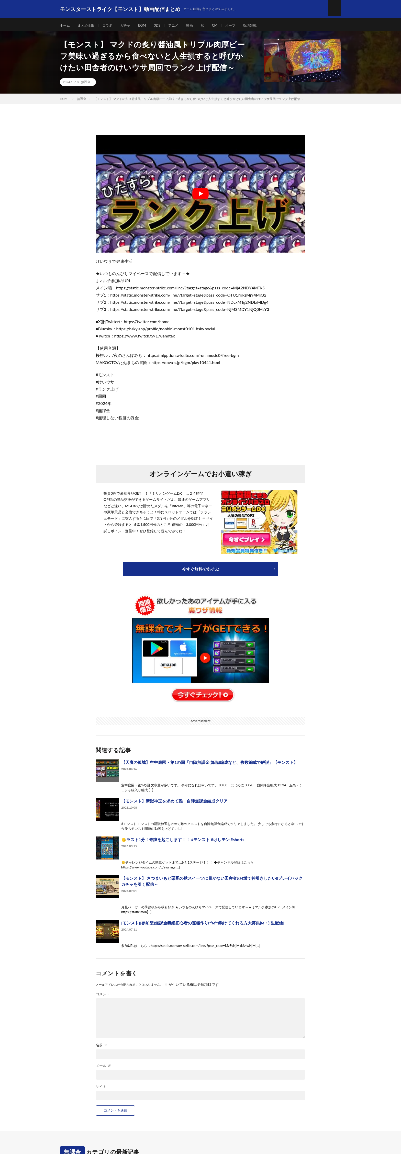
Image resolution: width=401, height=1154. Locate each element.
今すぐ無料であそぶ (200, 571)
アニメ (178, 25)
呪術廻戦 (257, 25)
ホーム (65, 25)
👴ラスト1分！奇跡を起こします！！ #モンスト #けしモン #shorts (182, 841)
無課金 (85, 84)
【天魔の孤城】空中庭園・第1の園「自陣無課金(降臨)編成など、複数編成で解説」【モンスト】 (209, 764)
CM (221, 25)
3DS (161, 25)
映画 (194, 25)
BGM (146, 25)
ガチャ (128, 25)
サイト (101, 1089)
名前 (101, 1047)
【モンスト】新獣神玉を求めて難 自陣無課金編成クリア (174, 803)
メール (103, 1068)
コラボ (109, 25)
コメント (103, 996)
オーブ (236, 25)
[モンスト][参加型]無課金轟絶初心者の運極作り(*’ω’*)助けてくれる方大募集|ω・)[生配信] (202, 925)
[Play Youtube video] (200, 196)
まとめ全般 (87, 25)
